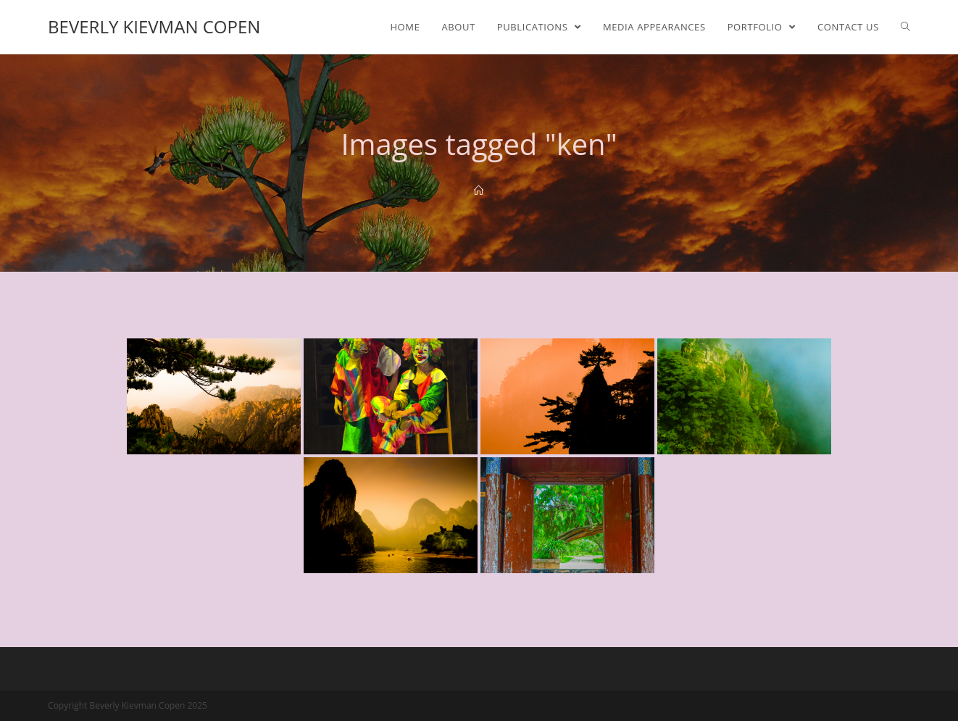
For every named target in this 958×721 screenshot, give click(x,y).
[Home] (478, 190)
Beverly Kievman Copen (154, 26)
